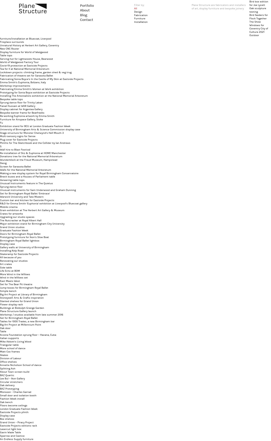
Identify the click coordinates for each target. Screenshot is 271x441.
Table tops (6, 55)
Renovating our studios (14, 260)
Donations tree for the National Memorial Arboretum (31, 156)
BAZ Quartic (7, 375)
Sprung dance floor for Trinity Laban (21, 102)
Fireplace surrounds (12, 42)
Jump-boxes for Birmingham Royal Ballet (24, 287)
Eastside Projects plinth (14, 412)
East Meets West (10, 281)
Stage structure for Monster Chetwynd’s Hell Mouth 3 (32, 133)
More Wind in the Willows (15, 274)
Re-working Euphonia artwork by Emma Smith (27, 116)
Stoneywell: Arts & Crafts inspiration (22, 297)
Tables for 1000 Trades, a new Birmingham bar (27, 321)
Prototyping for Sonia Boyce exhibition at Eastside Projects (35, 92)
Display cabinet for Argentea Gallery (21, 109)
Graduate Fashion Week (14, 230)
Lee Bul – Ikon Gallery (12, 378)
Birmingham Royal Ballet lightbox (19, 240)
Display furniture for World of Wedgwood (24, 52)
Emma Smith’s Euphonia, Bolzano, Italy (23, 82)
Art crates (6, 264)
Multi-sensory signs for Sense (17, 136)
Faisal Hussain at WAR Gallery (17, 106)
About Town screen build (14, 371)
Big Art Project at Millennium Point (20, 324)
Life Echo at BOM (10, 270)
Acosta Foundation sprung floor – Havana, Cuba (28, 334)
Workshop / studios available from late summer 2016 (31, 314)
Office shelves (8, 361)
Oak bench (6, 402)
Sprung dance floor (11, 186)
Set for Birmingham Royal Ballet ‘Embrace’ (25, 193)
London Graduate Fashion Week (19, 409)
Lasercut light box (10, 429)
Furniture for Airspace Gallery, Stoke (21, 119)
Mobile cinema (8, 207)
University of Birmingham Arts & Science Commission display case (40, 129)
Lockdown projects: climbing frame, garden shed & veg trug (36, 72)
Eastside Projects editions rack (18, 425)
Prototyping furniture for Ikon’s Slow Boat (24, 237)
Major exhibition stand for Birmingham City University (32, 223)
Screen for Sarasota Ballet (15, 166)
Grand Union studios (12, 227)
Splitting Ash (7, 368)
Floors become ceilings (13, 405)
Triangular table (9, 344)
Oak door (5, 328)
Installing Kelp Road (12, 250)
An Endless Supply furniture (16, 439)
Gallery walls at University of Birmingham (24, 247)
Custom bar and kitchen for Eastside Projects (27, 200)
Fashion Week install (12, 398)
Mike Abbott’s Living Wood (15, 341)
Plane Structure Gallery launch (18, 311)
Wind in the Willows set (14, 277)
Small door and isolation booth (18, 395)
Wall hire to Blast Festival (15, 149)
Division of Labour (10, 358)
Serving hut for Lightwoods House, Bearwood (26, 58)
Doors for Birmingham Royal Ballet (20, 233)
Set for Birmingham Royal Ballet (19, 318)
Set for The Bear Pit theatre (16, 284)
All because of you (10, 257)
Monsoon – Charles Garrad (15, 392)
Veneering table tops (12, 180)
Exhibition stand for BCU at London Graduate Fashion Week (35, 126)
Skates (4, 355)
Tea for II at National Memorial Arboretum (24, 68)
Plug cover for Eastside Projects (19, 139)
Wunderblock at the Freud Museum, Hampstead (28, 159)
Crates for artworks (11, 213)
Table (3, 331)
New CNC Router (9, 48)
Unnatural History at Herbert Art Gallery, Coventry (29, 45)
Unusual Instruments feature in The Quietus (26, 183)
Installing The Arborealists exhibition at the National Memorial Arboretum (44, 95)
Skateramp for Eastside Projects (19, 254)
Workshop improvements (15, 85)
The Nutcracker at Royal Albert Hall (20, 220)
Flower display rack (11, 304)
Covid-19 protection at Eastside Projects (24, 65)
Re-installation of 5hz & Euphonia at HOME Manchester (33, 153)
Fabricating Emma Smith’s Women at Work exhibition (32, 89)
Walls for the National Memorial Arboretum (25, 169)
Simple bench (8, 291)
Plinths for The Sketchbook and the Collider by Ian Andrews (35, 143)
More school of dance (12, 348)
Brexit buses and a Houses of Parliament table (27, 176)
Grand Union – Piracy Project (17, 422)
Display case (7, 244)
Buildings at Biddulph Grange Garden (22, 308)
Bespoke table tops (11, 99)
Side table (6, 267)
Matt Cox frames (10, 351)
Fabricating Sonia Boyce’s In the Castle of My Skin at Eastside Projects (41, 79)
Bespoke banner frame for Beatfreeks (22, 112)
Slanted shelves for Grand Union (19, 301)
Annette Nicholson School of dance (20, 365)
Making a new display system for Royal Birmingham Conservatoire (39, 173)
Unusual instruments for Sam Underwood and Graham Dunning (38, 190)
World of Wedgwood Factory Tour (19, 62)
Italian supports (9, 338)
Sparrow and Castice (12, 435)
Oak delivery (7, 385)
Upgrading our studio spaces (17, 217)
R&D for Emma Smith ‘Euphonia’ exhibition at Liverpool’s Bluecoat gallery (43, 203)
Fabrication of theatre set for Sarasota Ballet (26, 75)
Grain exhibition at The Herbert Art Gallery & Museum (32, 210)
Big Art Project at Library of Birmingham (23, 294)
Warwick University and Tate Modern (22, 196)
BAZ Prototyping (9, 388)
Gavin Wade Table (10, 432)
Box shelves (7, 419)
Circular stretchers (11, 382)
